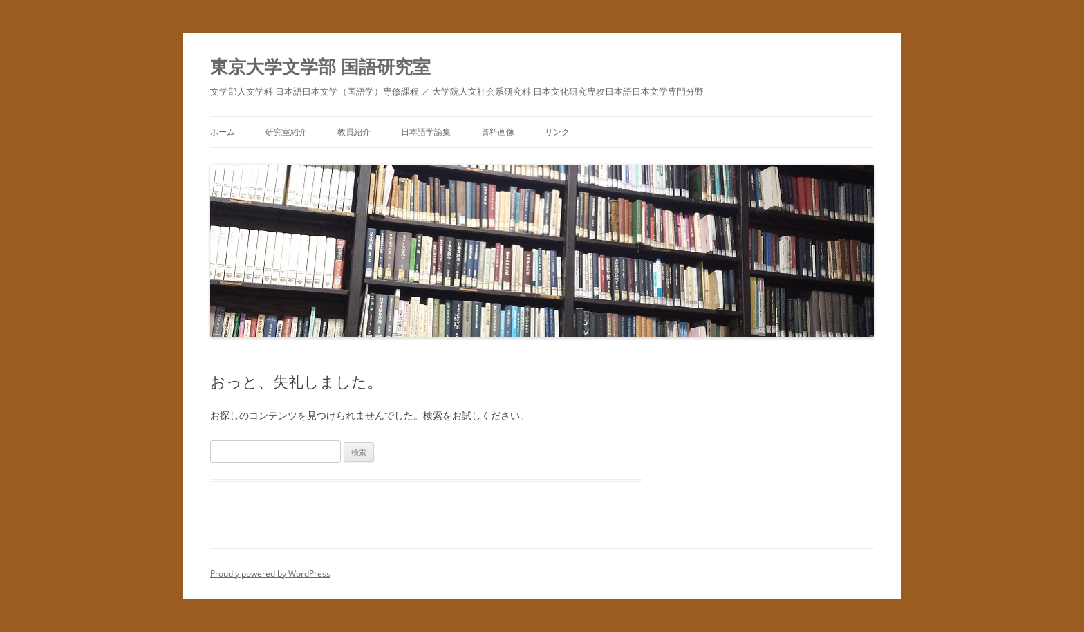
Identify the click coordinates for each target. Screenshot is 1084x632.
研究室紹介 (286, 132)
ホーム (222, 132)
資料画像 (497, 132)
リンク (557, 132)
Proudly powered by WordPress (270, 573)
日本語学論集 (426, 132)
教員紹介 (354, 132)
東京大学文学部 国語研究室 (320, 66)
